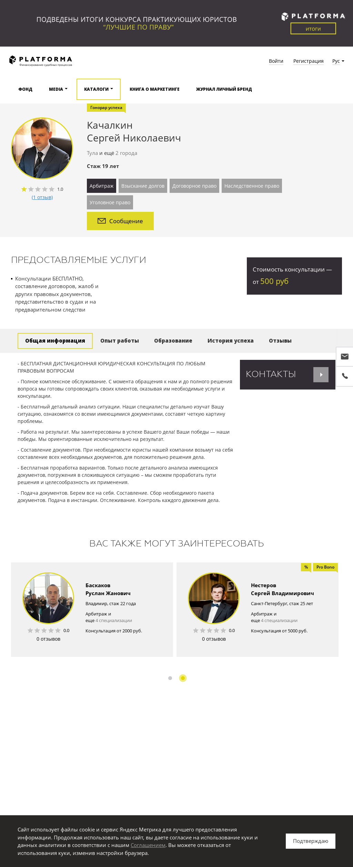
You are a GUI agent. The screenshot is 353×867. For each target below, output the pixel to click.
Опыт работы (119, 340)
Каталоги (96, 89)
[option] (92, 609)
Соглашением (148, 844)
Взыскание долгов (142, 186)
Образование (173, 340)
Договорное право (194, 186)
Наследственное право (251, 186)
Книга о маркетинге (155, 89)
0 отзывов (48, 639)
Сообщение (120, 221)
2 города (126, 152)
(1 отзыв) (42, 197)
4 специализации (113, 620)
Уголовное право (110, 202)
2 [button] (183, 678)
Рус (336, 61)
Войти (276, 61)
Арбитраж (101, 186)
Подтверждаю (310, 840)
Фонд (25, 89)
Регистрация (308, 61)
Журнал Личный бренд (224, 89)
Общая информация (55, 340)
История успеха (231, 340)
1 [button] (170, 678)
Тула (92, 152)
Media (56, 89)
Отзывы (280, 340)
